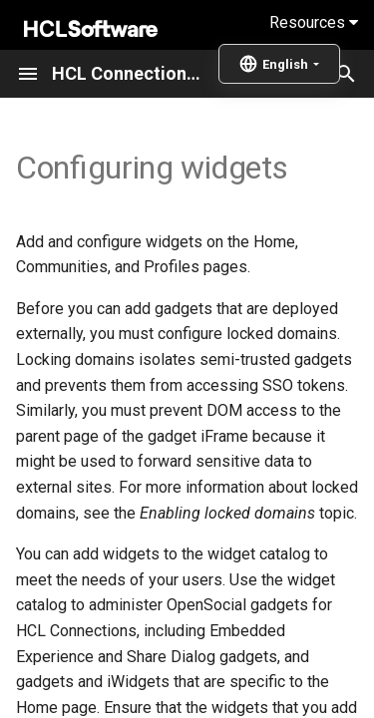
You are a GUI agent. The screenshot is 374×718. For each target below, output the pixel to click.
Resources (313, 22)
